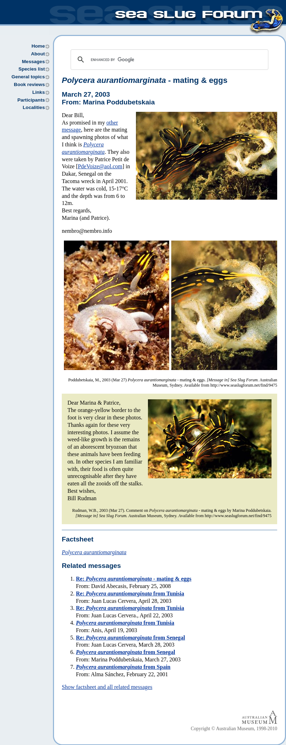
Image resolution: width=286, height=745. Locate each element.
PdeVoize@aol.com (100, 166)
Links (38, 92)
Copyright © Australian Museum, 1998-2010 (234, 728)
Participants (31, 100)
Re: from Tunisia (130, 593)
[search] (168, 59)
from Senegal (125, 652)
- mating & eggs (144, 80)
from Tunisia (125, 623)
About (38, 53)
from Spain (123, 667)
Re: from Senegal (130, 638)
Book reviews (29, 84)
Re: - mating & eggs (133, 579)
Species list (31, 69)
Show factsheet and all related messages (107, 687)
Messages (33, 61)
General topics (28, 76)
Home (38, 46)
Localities (34, 107)
